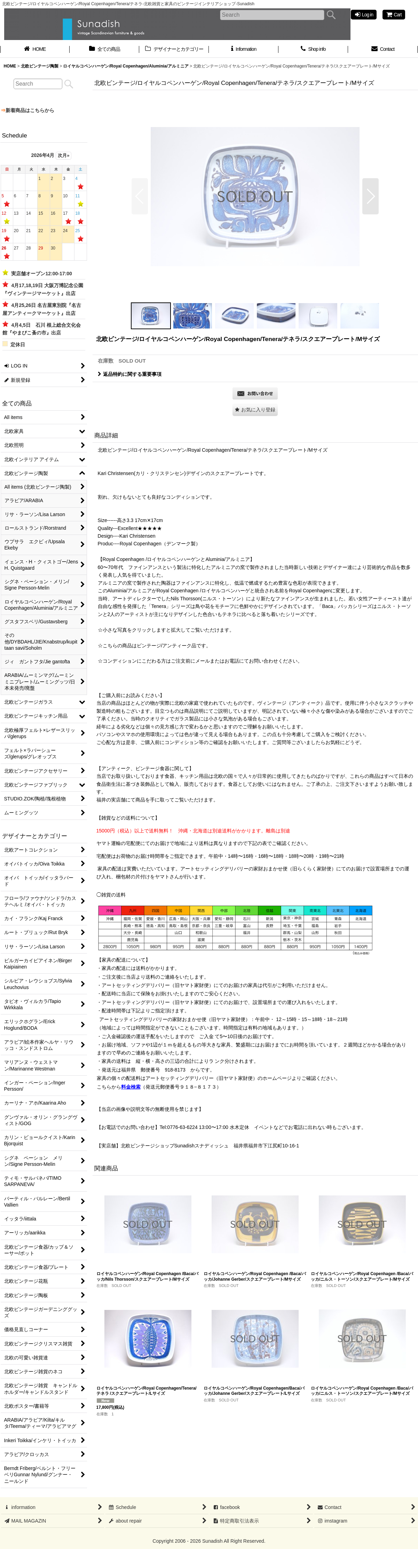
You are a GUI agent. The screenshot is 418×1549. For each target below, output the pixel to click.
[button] (140, 196)
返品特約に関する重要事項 (129, 374)
